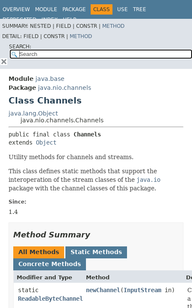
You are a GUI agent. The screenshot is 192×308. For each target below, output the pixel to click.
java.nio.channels (64, 87)
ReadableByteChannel (50, 298)
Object (46, 142)
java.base (50, 78)
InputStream (142, 290)
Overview (16, 9)
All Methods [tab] (38, 252)
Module (46, 9)
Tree (139, 9)
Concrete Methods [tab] (49, 264)
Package (74, 9)
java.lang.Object (33, 113)
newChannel (103, 290)
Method (113, 26)
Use (122, 9)
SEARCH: (20, 47)
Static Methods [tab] (96, 252)
